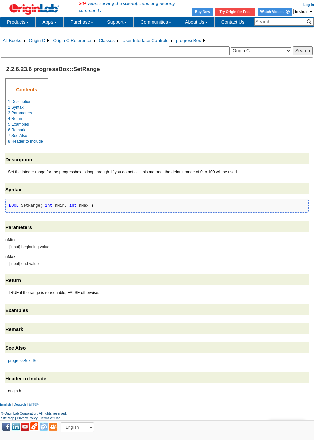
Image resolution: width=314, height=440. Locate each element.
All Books (12, 40)
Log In (308, 5)
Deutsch (20, 404)
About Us (196, 22)
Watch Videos (274, 12)
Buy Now (202, 12)
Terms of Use (50, 418)
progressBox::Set (23, 360)
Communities (155, 22)
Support (117, 22)
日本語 (34, 404)
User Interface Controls (145, 40)
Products (18, 22)
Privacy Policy (27, 418)
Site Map (7, 418)
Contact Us (232, 22)
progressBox (188, 40)
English (5, 404)
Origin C (37, 40)
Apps (49, 22)
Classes (107, 40)
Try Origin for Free (235, 12)
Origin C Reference (72, 40)
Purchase (81, 22)
